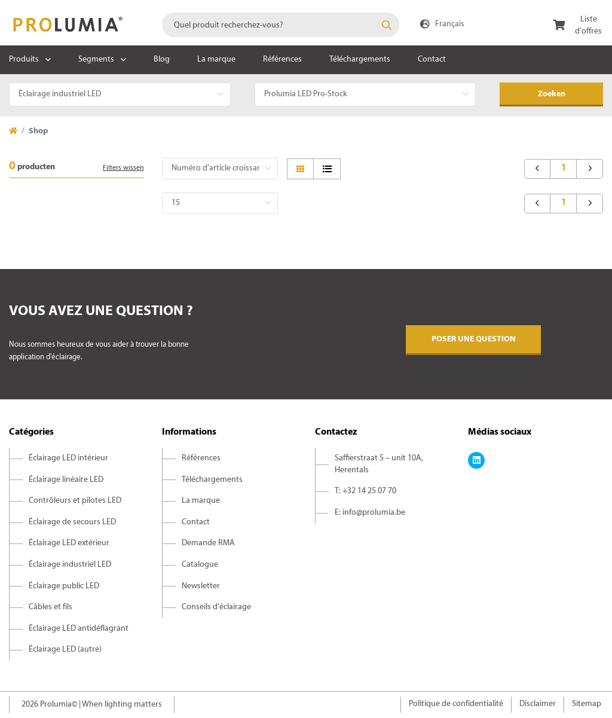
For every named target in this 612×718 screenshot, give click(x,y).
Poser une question (474, 339)
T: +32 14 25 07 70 (365, 491)
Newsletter (201, 586)
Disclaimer (537, 703)
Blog (162, 59)
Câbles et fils (50, 607)
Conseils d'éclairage (216, 607)
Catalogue (200, 564)
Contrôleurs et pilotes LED (75, 500)
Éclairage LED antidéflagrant (78, 628)
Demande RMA (208, 543)
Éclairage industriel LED (70, 564)
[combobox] (280, 25)
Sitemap (586, 703)
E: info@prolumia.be (370, 512)
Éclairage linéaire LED (66, 479)
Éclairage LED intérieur (68, 458)
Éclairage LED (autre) (65, 649)
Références (282, 59)
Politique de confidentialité (456, 703)
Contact (432, 59)
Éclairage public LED (64, 586)
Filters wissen (123, 168)
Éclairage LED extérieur (69, 543)
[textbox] (280, 25)
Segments (96, 59)
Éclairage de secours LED (72, 522)
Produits (24, 59)
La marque (216, 59)
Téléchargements (359, 59)
